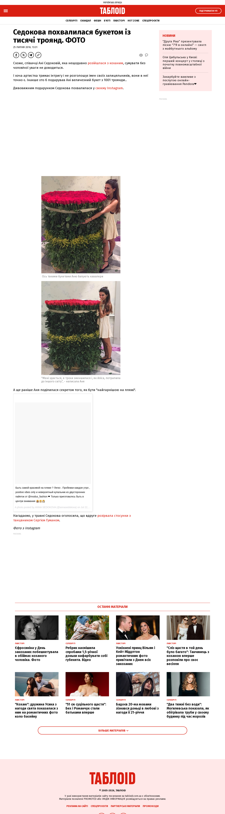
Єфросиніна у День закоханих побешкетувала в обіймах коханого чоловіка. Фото (36, 654)
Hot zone (133, 20)
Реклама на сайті (77, 806)
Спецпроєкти (150, 20)
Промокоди (151, 806)
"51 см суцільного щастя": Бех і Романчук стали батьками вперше (86, 708)
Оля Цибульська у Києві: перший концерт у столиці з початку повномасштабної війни (183, 62)
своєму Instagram (109, 88)
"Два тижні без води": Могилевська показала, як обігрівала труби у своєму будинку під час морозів (188, 710)
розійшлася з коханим (105, 63)
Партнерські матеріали (125, 806)
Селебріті (71, 20)
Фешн (97, 20)
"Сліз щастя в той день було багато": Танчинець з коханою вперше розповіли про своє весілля (188, 656)
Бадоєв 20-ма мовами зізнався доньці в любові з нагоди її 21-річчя (137, 708)
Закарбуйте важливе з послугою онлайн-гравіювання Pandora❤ (180, 80)
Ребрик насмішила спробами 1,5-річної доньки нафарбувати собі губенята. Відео (86, 654)
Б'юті (107, 20)
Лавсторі (119, 20)
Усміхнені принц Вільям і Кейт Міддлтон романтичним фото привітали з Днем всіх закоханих (135, 656)
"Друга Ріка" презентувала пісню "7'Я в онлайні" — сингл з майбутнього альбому (184, 45)
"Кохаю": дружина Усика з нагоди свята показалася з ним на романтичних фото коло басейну (36, 710)
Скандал (85, 20)
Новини (169, 36)
